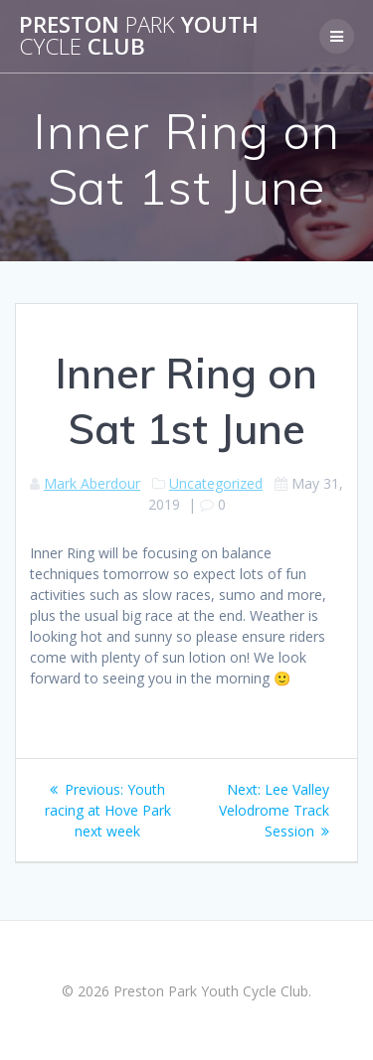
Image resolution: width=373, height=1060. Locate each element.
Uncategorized (216, 483)
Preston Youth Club (139, 36)
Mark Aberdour (92, 483)
